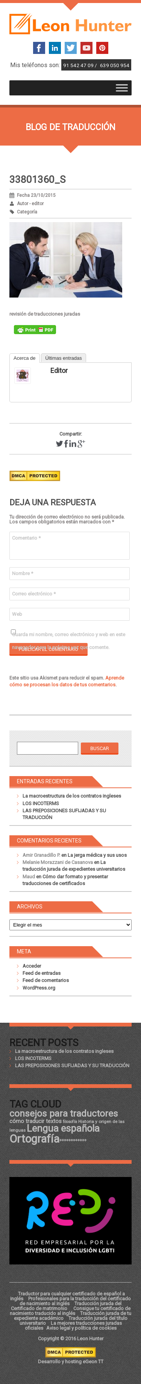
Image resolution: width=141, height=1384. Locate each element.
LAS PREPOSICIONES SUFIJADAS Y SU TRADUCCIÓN (72, 1065)
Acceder (32, 966)
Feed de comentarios (46, 980)
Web (17, 614)
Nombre (22, 573)
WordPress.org (39, 988)
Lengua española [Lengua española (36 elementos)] (63, 1128)
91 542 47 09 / (80, 65)
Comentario (26, 538)
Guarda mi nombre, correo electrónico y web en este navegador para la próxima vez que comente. (68, 636)
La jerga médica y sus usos (97, 855)
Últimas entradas (63, 358)
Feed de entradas (42, 973)
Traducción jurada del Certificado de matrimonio (66, 1306)
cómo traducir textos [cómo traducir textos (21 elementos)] (35, 1121)
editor (59, 370)
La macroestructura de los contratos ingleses (72, 796)
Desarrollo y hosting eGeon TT (70, 1361)
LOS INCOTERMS (41, 803)
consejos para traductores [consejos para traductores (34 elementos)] (63, 1113)
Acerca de (25, 358)
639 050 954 (114, 65)
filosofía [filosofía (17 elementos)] (70, 1121)
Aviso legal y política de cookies (81, 1328)
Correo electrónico (34, 594)
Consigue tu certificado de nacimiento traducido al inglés (70, 1311)
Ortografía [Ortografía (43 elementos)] (34, 1138)
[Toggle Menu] (122, 88)
